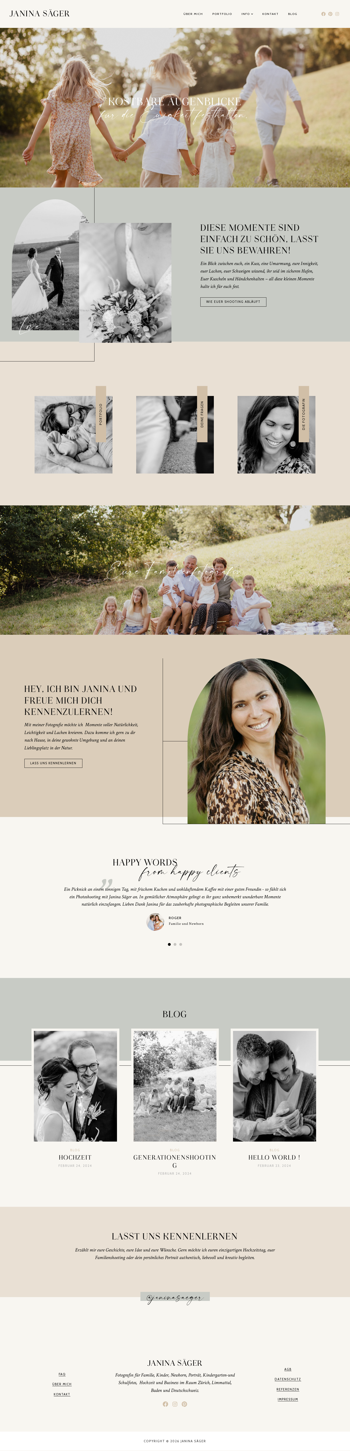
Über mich (193, 14)
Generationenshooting (175, 1161)
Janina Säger (39, 14)
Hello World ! (275, 1157)
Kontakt (270, 14)
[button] (169, 944)
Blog (292, 14)
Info (247, 14)
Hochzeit (75, 1157)
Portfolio (222, 14)
